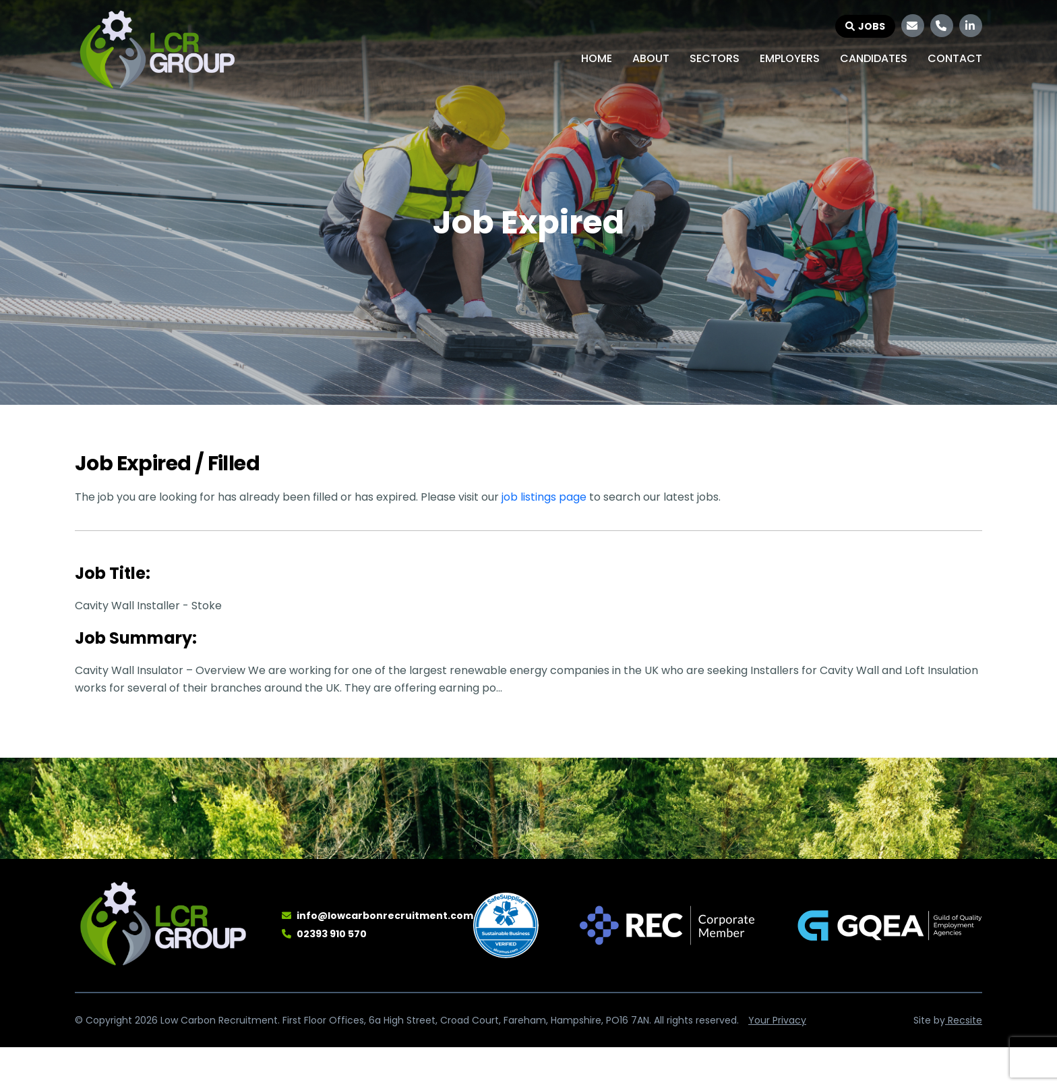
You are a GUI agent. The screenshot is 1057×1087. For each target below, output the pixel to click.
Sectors (714, 58)
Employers (790, 58)
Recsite (963, 1020)
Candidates (873, 58)
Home (596, 58)
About (650, 58)
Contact (955, 58)
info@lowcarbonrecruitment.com (385, 915)
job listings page (544, 497)
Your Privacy (777, 1020)
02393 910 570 (332, 934)
